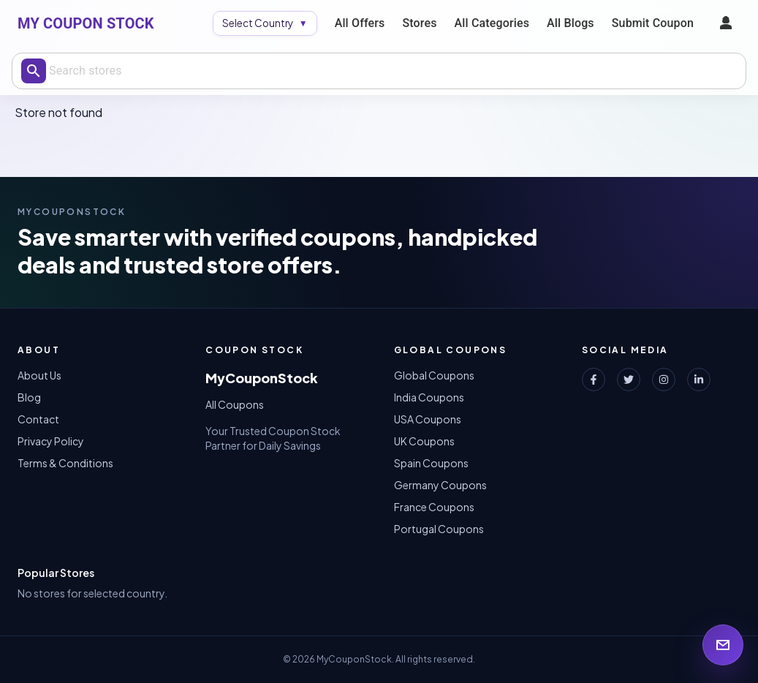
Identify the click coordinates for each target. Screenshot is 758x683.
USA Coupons (427, 419)
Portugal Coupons (439, 528)
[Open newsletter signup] (722, 644)
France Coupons (434, 506)
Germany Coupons (440, 484)
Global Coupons (434, 375)
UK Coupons (424, 441)
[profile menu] (725, 23)
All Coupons (234, 404)
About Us (39, 375)
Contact (38, 419)
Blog (29, 397)
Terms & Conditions (65, 462)
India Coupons (429, 397)
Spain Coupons (431, 462)
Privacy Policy (51, 441)
